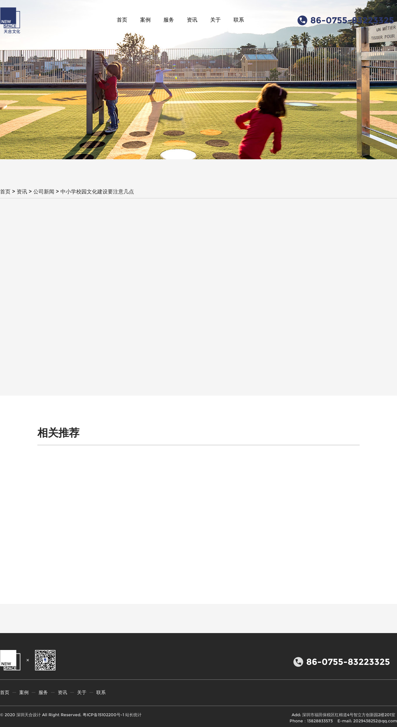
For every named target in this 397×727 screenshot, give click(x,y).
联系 (239, 20)
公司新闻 (43, 191)
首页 (122, 20)
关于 (215, 20)
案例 (145, 20)
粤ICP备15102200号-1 (103, 714)
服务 (168, 20)
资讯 (192, 20)
